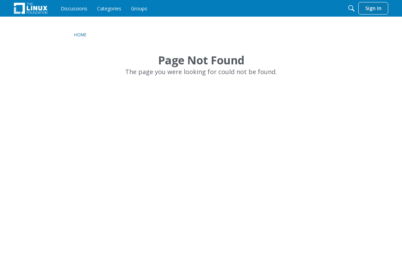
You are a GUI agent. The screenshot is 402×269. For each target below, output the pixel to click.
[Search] (351, 8)
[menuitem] (74, 8)
